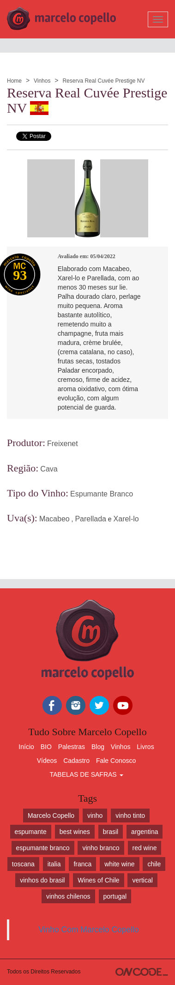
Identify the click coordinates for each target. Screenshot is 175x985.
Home (14, 81)
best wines (75, 831)
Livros (145, 746)
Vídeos (47, 760)
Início (26, 746)
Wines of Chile (98, 880)
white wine (119, 864)
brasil (110, 831)
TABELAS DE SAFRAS (86, 774)
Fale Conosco (116, 760)
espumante (31, 831)
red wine (145, 848)
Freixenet (62, 443)
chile (154, 864)
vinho (95, 815)
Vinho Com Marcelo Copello (88, 929)
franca (82, 864)
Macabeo (54, 519)
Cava (48, 469)
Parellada (90, 519)
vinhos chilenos (68, 896)
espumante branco (43, 848)
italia (54, 864)
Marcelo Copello (51, 815)
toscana (23, 864)
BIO (46, 746)
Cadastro (76, 760)
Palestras (71, 746)
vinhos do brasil (42, 880)
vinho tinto (130, 815)
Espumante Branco (101, 494)
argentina (144, 831)
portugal (115, 896)
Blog (97, 746)
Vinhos (42, 81)
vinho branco (100, 848)
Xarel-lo (126, 519)
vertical (142, 880)
